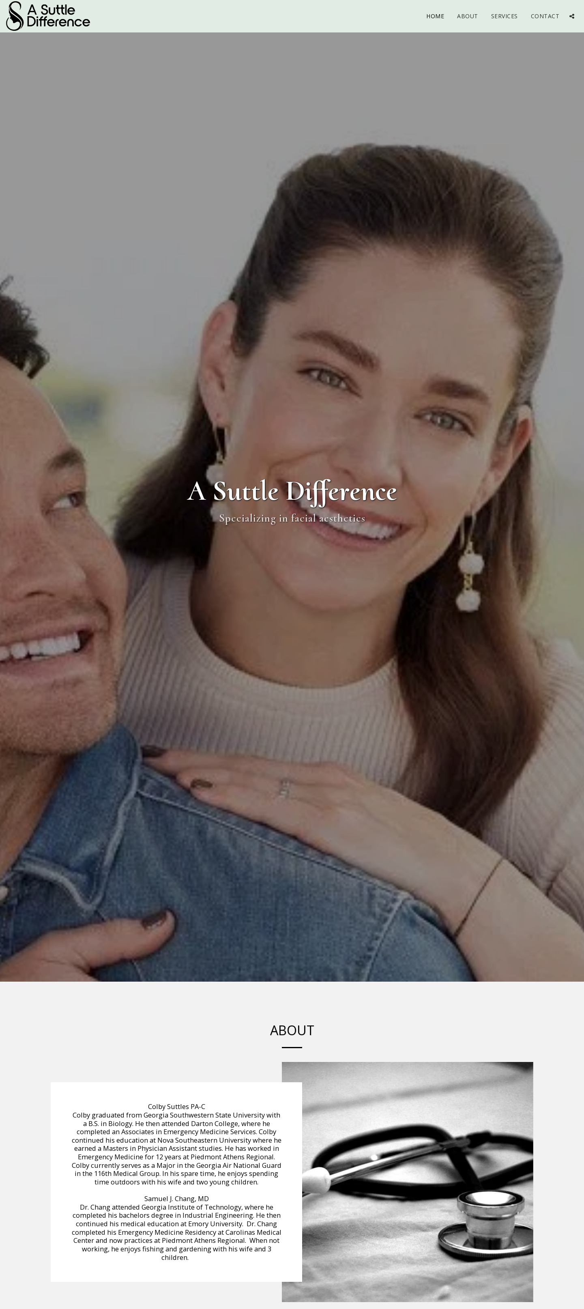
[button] (572, 16)
